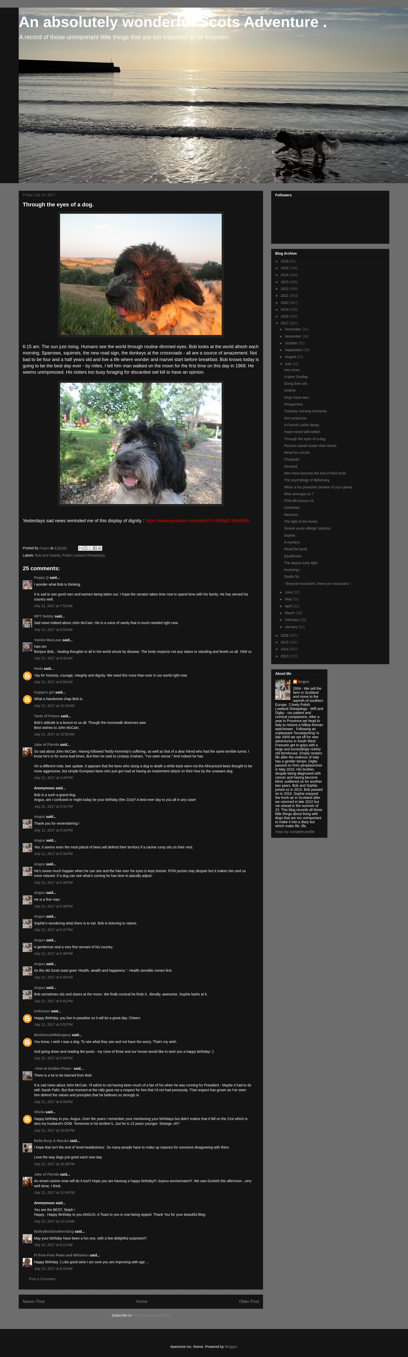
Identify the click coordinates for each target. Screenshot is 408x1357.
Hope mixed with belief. (302, 432)
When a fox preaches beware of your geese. (318, 487)
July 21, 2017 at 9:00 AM (53, 630)
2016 (285, 635)
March (290, 613)
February (292, 620)
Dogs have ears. (297, 397)
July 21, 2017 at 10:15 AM (54, 706)
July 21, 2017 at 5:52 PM (53, 1024)
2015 (285, 642)
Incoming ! (292, 570)
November (293, 336)
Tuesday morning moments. (306, 411)
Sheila (39, 1112)
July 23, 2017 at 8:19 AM (53, 1269)
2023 (285, 282)
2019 (285, 309)
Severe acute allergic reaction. (308, 528)
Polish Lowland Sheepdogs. (84, 555)
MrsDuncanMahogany (52, 1035)
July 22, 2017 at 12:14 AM (54, 1221)
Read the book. (296, 549)
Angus (39, 817)
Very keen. (292, 370)
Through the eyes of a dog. (305, 439)
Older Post (249, 1301)
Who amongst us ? (299, 494)
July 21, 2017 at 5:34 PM (53, 830)
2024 (285, 275)
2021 (285, 296)
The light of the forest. (301, 521)
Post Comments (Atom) (151, 1315)
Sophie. (290, 535)
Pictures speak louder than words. (310, 446)
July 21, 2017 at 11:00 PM (54, 1193)
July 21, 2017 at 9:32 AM (53, 658)
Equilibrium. (293, 556)
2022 (285, 289)
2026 (285, 261)
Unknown (42, 1011)
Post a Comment (42, 1279)
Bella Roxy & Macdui (51, 1141)
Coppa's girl (44, 692)
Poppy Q (41, 578)
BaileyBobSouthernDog (54, 1231)
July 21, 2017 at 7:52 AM (53, 606)
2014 (285, 649)
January (291, 627)
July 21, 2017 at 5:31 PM (53, 806)
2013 (285, 656)
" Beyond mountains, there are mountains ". (318, 584)
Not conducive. (296, 418)
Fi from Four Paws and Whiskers (61, 1255)
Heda (38, 668)
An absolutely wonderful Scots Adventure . (173, 21)
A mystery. (292, 542)
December (293, 329)
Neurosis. (291, 515)
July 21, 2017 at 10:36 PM (54, 1164)
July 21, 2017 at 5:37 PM (53, 930)
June (289, 592)
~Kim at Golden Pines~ (53, 1068)
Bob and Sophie (47, 555)
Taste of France (47, 716)
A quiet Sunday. (296, 377)
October (291, 343)
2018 (285, 316)
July (288, 364)
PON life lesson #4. (299, 501)
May (288, 599)
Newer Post (34, 1301)
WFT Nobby (44, 616)
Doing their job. (296, 384)
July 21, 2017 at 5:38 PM (53, 953)
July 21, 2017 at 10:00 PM (54, 1130)
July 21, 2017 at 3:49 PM (53, 778)
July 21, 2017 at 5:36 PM (53, 882)
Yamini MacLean (48, 640)
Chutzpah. (292, 459)
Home (141, 1301)
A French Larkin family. (302, 425)
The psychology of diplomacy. (307, 480)
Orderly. (290, 390)
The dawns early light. (301, 563)
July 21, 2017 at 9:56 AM (53, 682)
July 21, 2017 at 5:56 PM (53, 1058)
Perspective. (293, 404)
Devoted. (291, 466)
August (291, 357)
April (289, 606)
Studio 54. (292, 577)
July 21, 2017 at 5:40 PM (53, 977)
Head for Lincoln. (297, 452)
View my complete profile (294, 832)
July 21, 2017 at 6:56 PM (53, 1102)
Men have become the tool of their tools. (315, 473)
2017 (285, 323)
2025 (285, 268)
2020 (285, 303)
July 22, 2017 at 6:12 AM (53, 1245)
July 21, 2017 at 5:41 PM (53, 1001)
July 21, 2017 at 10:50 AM (54, 734)
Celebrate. (292, 508)
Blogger (231, 1347)
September (294, 350)
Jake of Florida (46, 745)
